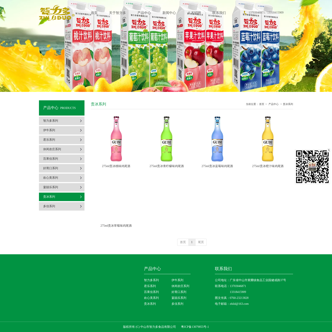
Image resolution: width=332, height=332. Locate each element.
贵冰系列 (288, 104)
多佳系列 (177, 303)
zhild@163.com (239, 303)
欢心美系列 (151, 297)
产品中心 (273, 104)
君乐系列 (150, 286)
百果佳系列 (151, 292)
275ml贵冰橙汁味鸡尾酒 (268, 166)
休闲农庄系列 (180, 286)
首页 (261, 104)
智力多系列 (151, 280)
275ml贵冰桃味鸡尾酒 (116, 166)
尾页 (201, 242)
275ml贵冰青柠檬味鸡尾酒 (166, 166)
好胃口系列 (179, 292)
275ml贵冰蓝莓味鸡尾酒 (217, 166)
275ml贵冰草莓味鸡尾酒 (116, 225)
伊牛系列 (177, 280)
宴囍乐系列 (179, 297)
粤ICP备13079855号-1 (195, 326)
